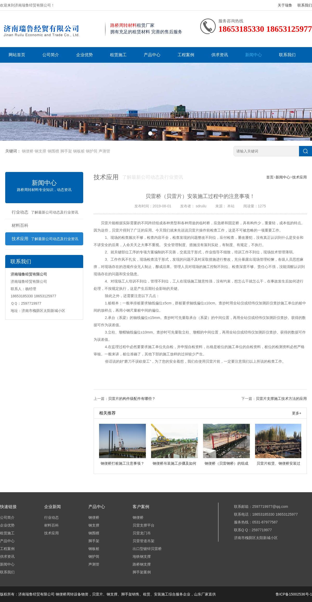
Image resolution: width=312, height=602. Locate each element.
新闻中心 (253, 55)
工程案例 (186, 55)
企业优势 (84, 55)
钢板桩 (79, 151)
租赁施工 (118, 55)
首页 (270, 177)
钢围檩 (53, 151)
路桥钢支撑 (142, 564)
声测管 (104, 151)
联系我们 (304, 5)
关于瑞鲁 (285, 5)
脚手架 (66, 151)
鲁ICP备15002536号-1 (294, 594)
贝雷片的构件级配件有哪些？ (131, 398)
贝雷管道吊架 (143, 541)
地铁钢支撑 (142, 556)
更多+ (296, 413)
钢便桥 (28, 151)
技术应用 (45, 238)
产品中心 (152, 55)
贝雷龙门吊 (142, 533)
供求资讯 (219, 55)
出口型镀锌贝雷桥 (147, 549)
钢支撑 (40, 151)
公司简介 (50, 55)
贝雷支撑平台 (143, 525)
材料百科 (20, 225)
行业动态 (45, 212)
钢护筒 (92, 151)
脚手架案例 (142, 572)
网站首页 (17, 55)
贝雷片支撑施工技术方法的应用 (281, 398)
